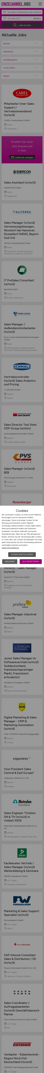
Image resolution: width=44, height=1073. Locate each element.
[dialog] (22, 536)
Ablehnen (9, 561)
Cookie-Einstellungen (22, 554)
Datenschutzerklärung (10, 548)
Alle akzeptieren (31, 561)
